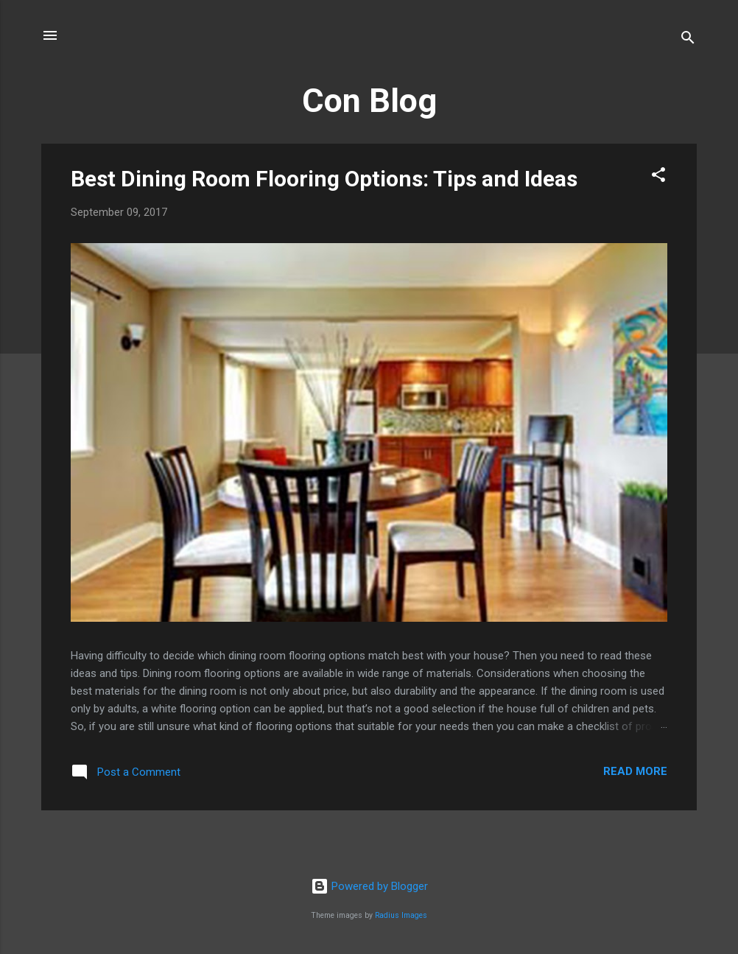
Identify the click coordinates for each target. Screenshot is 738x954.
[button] (658, 177)
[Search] (688, 40)
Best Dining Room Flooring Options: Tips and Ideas (324, 179)
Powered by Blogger (369, 886)
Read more (635, 771)
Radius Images (401, 915)
